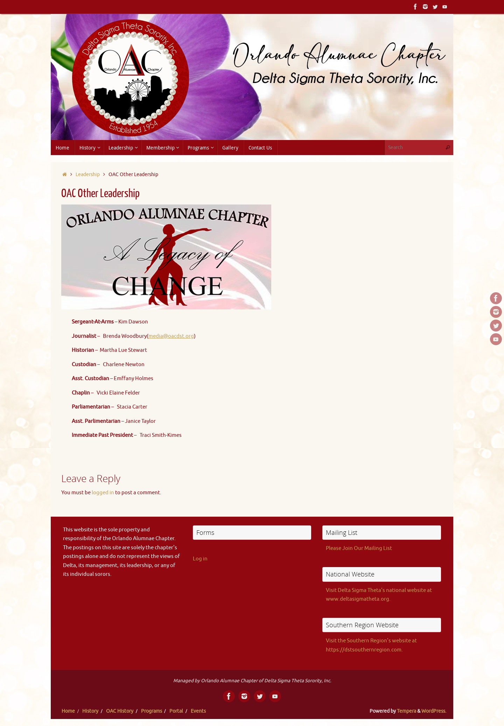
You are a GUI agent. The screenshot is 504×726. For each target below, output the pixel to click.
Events (198, 711)
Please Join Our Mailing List (359, 548)
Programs (151, 711)
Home (68, 711)
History (90, 711)
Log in (200, 559)
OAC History (119, 711)
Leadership (88, 174)
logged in (103, 492)
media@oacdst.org (171, 336)
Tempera (406, 711)
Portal (176, 711)
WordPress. (433, 711)
